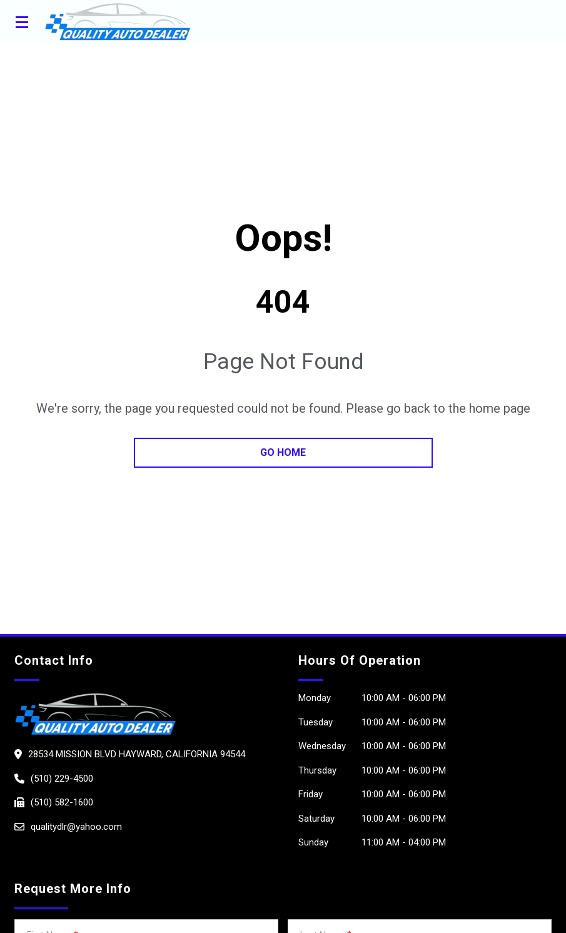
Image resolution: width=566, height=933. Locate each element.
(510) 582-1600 (62, 802)
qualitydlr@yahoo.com (76, 826)
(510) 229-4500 (62, 778)
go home (283, 452)
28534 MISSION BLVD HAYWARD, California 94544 (136, 754)
